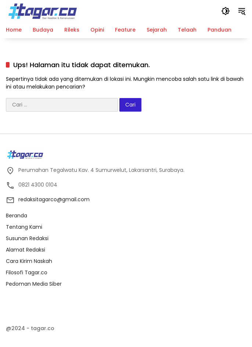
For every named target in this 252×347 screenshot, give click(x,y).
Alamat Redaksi (25, 249)
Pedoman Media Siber (34, 284)
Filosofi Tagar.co (26, 272)
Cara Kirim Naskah (29, 261)
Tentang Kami (24, 227)
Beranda (16, 215)
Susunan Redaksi (27, 238)
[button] (225, 11)
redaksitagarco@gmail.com (54, 199)
